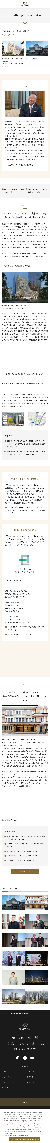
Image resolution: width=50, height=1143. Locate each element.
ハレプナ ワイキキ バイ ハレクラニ (31, 1044)
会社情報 (25, 1066)
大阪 (29, 1038)
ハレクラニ (10, 1044)
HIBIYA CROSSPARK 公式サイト (19, 634)
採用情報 (30, 1077)
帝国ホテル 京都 (25, 871)
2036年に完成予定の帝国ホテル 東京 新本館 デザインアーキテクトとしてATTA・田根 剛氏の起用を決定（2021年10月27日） (26, 444)
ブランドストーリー (9, 1082)
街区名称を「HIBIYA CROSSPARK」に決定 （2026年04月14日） (26, 628)
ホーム (4, 1013)
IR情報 (4, 1072)
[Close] (47, 1112)
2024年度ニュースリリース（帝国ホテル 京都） (23, 851)
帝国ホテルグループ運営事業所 (25, 1049)
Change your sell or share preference (16, 1135)
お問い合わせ (31, 1082)
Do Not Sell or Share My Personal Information (24, 1139)
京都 (36, 1038)
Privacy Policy (9, 1133)
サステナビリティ (33, 1072)
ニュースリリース (8, 1077)
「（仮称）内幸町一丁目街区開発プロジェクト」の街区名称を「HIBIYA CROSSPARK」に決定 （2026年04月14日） (26, 510)
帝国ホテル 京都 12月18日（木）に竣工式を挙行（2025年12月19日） (25, 845)
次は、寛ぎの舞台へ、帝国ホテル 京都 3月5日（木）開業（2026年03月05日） (26, 837)
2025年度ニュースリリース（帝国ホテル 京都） (23, 856)
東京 (13, 1038)
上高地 (21, 1038)
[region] (25, 1126)
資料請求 (5, 1087)
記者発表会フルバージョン (15, 820)
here (41, 1114)
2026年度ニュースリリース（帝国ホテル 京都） (23, 860)
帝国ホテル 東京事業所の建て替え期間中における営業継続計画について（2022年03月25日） (26, 452)
